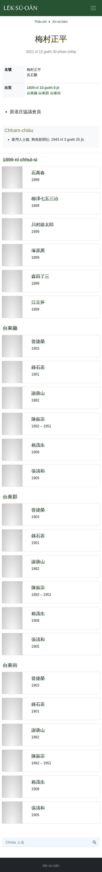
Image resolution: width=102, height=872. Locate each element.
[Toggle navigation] (93, 8)
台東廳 (32, 93)
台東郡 (43, 93)
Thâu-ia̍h (41, 21)
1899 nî (33, 88)
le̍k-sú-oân (51, 866)
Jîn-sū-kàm (59, 21)
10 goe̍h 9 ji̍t (49, 88)
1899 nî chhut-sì (20, 159)
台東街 (55, 93)
